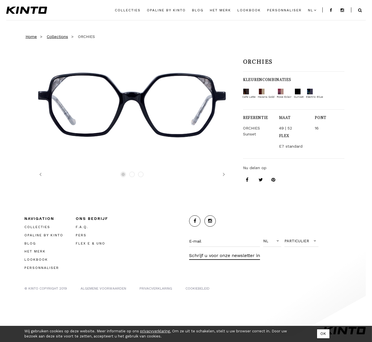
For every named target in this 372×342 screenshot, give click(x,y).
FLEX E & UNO (90, 243)
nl (310, 10)
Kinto (26, 10)
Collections (57, 36)
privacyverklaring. (155, 331)
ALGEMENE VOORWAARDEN (103, 288)
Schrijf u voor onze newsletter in (224, 255)
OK (323, 333)
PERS (81, 235)
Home (31, 36)
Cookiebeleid (197, 288)
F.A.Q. (82, 227)
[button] (272, 241)
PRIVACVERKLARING (156, 288)
